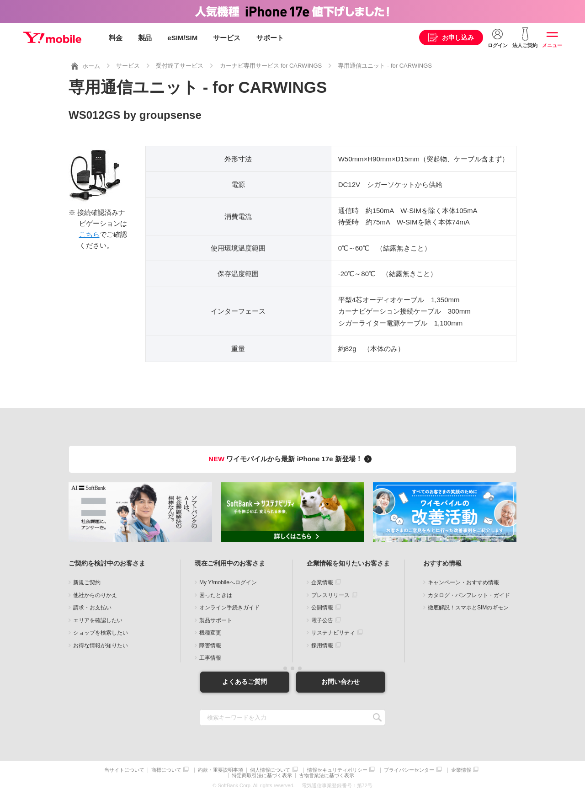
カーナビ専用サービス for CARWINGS (271, 65)
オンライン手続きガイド (229, 607)
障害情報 (210, 645)
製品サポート (215, 620)
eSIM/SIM (182, 38)
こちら (89, 234)
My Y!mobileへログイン (228, 582)
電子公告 (322, 620)
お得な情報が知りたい (100, 645)
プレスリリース (330, 595)
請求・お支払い (92, 607)
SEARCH (377, 717)
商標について (166, 770)
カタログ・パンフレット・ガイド (469, 595)
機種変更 (210, 633)
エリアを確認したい (97, 620)
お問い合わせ (340, 681)
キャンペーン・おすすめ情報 (463, 582)
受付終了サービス (179, 65)
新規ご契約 (87, 582)
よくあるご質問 (244, 681)
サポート (270, 38)
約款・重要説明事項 (220, 770)
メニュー (552, 45)
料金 (115, 38)
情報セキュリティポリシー (337, 770)
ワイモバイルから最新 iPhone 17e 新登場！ (291, 459)
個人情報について (270, 770)
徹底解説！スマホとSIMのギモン (468, 607)
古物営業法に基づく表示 (326, 775)
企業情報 (322, 582)
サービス (226, 38)
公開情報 (322, 607)
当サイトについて (124, 770)
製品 (145, 38)
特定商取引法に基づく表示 (262, 775)
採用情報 (322, 645)
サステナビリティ (333, 633)
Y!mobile (52, 38)
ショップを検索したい (100, 633)
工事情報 (210, 658)
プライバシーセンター (409, 770)
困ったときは (215, 595)
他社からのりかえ (95, 595)
